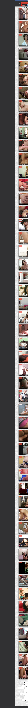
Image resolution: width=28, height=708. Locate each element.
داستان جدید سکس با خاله (20, 700)
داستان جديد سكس (12, 698)
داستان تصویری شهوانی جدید (20, 698)
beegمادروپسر (22, 682)
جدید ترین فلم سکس (13, 694)
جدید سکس (6, 694)
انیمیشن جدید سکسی (11, 686)
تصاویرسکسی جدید (12, 692)
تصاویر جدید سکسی (6, 688)
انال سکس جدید (22, 686)
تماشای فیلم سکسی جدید (20, 694)
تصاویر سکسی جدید (21, 690)
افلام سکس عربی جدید (9, 682)
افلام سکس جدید (16, 682)
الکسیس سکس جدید (12, 684)
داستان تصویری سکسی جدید (14, 696)
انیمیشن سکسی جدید (21, 688)
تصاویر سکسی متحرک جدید (13, 690)
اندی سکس (16, 686)
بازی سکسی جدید (12, 688)
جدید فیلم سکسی (21, 696)
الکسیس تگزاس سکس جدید (20, 684)
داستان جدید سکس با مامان (11, 700)
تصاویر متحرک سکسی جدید (20, 692)
